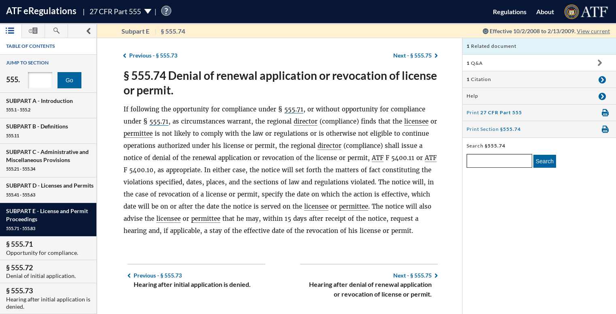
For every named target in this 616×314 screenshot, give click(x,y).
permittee (138, 133)
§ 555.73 (153, 55)
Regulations (509, 11)
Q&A (475, 63)
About (545, 11)
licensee (416, 121)
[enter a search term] (499, 161)
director (306, 121)
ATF (378, 158)
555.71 (293, 109)
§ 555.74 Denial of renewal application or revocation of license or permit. (280, 82)
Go (69, 80)
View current (593, 31)
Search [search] (545, 161)
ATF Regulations (41, 10)
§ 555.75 (412, 55)
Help (472, 96)
